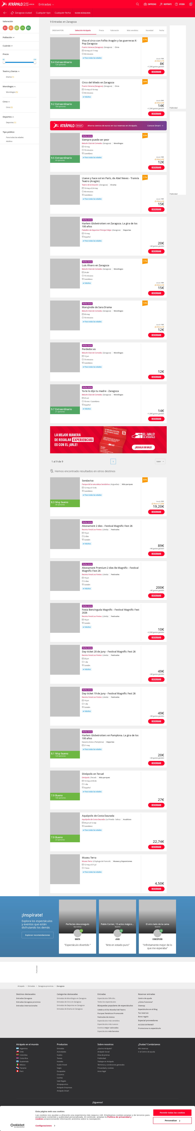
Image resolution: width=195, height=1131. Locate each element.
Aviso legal (102, 1071)
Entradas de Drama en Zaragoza (69, 1009)
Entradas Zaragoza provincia (28, 1002)
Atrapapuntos (62, 1084)
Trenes (59, 1058)
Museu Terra (87, 861)
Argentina (23, 1048)
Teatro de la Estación (90, 185)
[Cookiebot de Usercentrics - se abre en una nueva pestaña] (17, 1126)
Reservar (156, 71)
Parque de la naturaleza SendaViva (96, 484)
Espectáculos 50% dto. (106, 998)
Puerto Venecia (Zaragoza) (92, 47)
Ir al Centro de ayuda (146, 1052)
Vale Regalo (61, 1081)
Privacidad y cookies (106, 1068)
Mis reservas (143, 1048)
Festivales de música (106, 1017)
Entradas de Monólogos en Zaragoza (71, 998)
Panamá (23, 1068)
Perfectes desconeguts (77, 924)
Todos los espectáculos (107, 1002)
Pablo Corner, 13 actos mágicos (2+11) (120, 924)
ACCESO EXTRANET (146, 1024)
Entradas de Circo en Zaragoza (69, 1002)
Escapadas (61, 1071)
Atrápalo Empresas (64, 1087)
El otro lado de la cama (157, 924)
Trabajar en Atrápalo (106, 1061)
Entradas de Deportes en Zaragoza (70, 1005)
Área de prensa (104, 1055)
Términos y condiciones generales (111, 1064)
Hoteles (60, 1061)
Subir (160, 461)
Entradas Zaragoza (24, 998)
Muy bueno (61, 502)
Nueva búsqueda (82, 13)
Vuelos (59, 1055)
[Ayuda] (180, 4)
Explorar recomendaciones (37, 935)
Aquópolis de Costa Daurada (93, 819)
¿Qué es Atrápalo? (105, 1048)
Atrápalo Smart (63, 1091)
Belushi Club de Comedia (92, 143)
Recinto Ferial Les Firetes (92, 529)
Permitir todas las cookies (172, 1112)
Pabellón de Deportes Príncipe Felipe (96, 230)
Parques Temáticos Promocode (110, 1013)
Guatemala (24, 1061)
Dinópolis (86, 777)
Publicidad (102, 1058)
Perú (21, 1071)
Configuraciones (43, 1125)
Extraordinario (63, 62)
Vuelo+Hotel (62, 1064)
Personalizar (172, 1120)
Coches (60, 1078)
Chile (22, 1051)
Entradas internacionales (26, 1005)
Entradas (31, 986)
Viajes (59, 1068)
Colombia (23, 1055)
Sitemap (141, 1005)
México (22, 1064)
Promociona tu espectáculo (149, 1028)
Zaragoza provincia (45, 986)
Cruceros (60, 1074)
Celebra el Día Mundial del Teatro (112, 1009)
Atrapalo (21, 986)
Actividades (61, 1051)
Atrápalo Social (103, 1051)
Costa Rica (24, 1058)
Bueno (59, 795)
